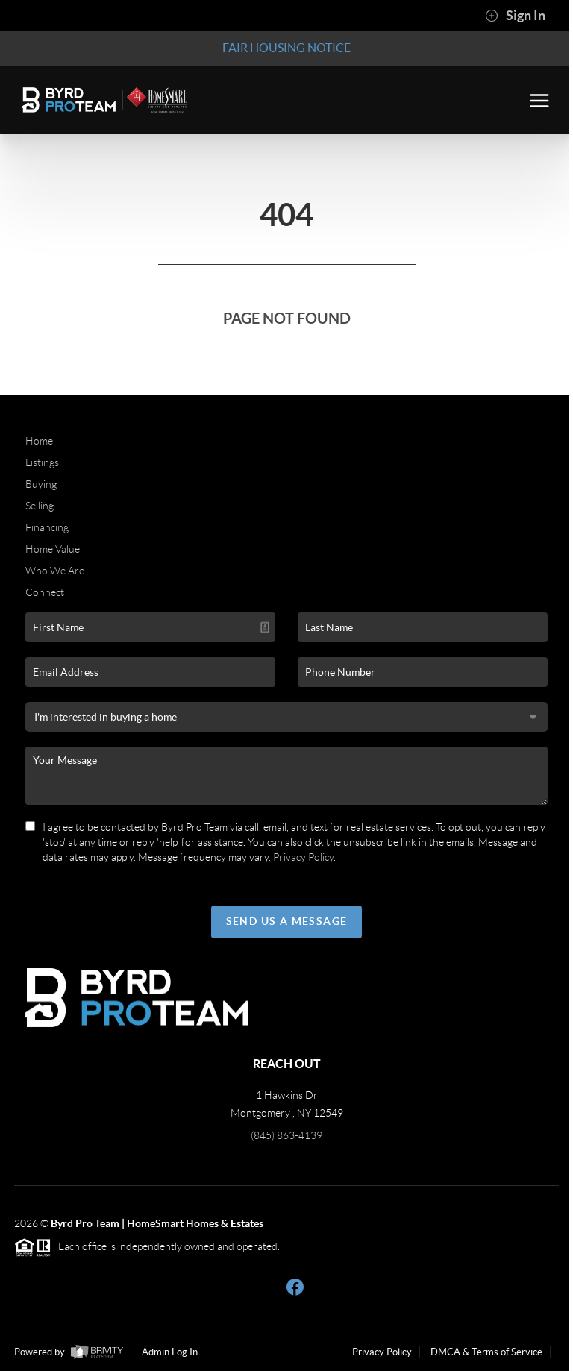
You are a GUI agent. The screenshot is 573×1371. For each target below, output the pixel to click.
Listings (42, 462)
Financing (47, 527)
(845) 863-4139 (286, 1135)
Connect (44, 592)
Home (39, 441)
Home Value (52, 549)
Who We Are (54, 571)
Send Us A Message (287, 921)
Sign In (515, 15)
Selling (39, 506)
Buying (41, 484)
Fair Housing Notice (286, 47)
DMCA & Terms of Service (486, 1352)
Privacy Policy (303, 857)
